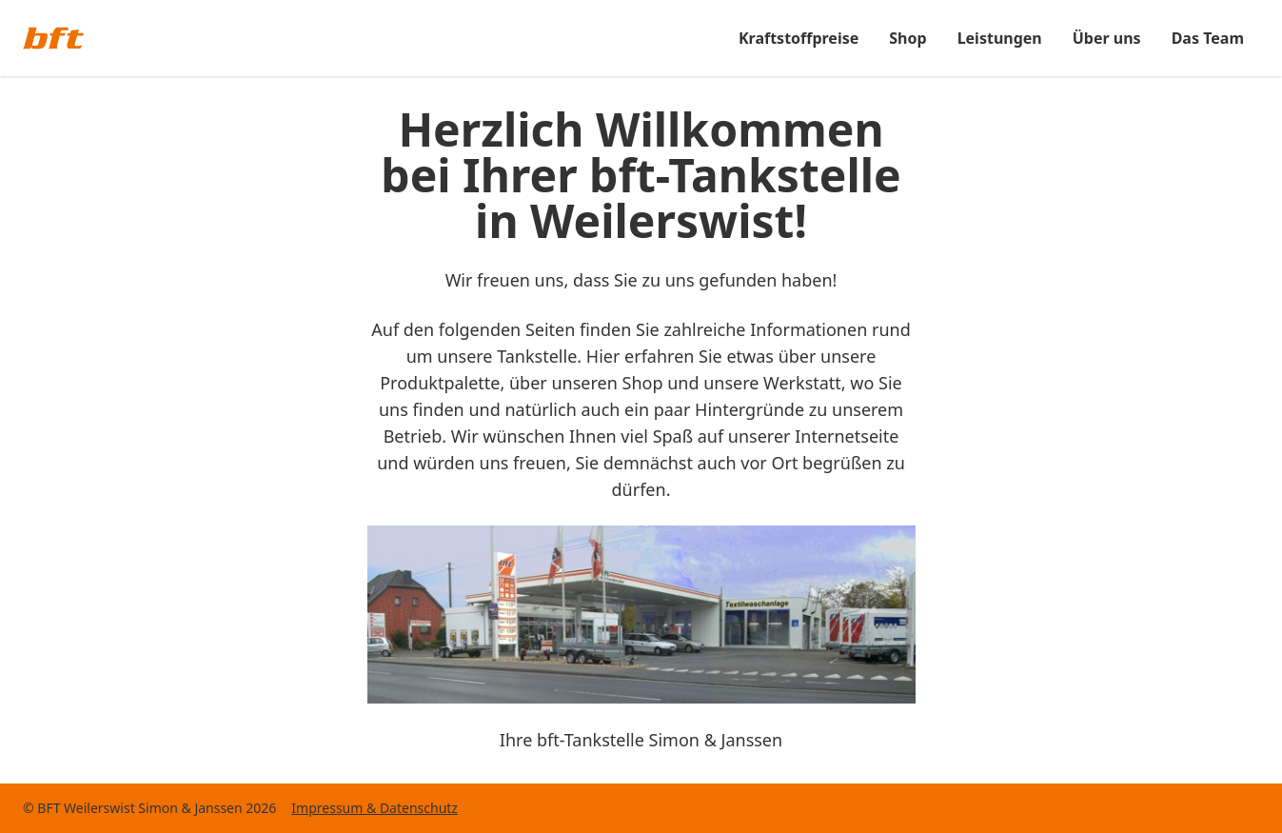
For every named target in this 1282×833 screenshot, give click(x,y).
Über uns (1107, 38)
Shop (907, 38)
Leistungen (999, 38)
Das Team (1208, 38)
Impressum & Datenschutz (374, 808)
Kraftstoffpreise (798, 38)
